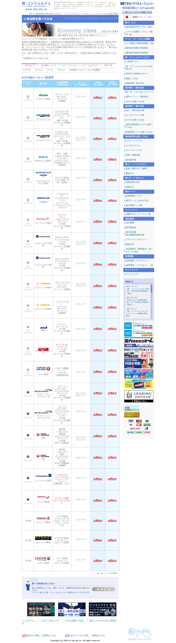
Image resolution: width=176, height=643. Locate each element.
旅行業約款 (131, 227)
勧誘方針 (130, 244)
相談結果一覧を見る (135, 83)
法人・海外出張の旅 (135, 110)
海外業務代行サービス (138, 27)
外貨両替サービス (134, 196)
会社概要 (130, 222)
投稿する (130, 187)
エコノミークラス (71, 14)
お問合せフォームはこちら (36, 58)
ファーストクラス (72, 18)
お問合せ (97, 98)
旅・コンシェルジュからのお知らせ (139, 68)
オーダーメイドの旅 (135, 115)
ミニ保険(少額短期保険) (140, 43)
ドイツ (50, 70)
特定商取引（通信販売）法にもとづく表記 (139, 250)
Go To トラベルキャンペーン (140, 92)
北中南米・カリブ (48, 65)
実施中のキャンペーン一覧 (138, 214)
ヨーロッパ (87, 14)
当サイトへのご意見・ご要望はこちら (87, 635)
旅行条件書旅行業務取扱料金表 (135, 234)
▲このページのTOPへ (107, 573)
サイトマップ (132, 274)
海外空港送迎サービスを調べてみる (139, 126)
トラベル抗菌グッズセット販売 (139, 33)
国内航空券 (131, 160)
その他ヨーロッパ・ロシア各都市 (84, 70)
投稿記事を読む (133, 182)
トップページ (28, 621)
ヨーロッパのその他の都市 (106, 14)
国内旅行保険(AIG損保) (137, 52)
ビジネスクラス (91, 18)
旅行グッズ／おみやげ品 (137, 200)
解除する (130, 173)
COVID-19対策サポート (137, 73)
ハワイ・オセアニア (89, 65)
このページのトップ (49, 621)
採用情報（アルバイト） (137, 260)
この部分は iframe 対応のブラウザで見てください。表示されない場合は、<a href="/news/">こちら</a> (139, 299)
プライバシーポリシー (136, 239)
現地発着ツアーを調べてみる (139, 132)
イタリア (61, 70)
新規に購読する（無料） (137, 168)
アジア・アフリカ (68, 65)
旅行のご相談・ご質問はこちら (41, 635)
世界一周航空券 (133, 155)
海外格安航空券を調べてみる (48, 14)
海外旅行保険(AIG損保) (137, 48)
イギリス (27, 70)
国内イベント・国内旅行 (137, 96)
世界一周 (108, 65)
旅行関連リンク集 (134, 205)
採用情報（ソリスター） (139, 265)
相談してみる (132, 78)
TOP (30, 14)
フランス (39, 70)
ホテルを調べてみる (74, 621)
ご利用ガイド (132, 61)
